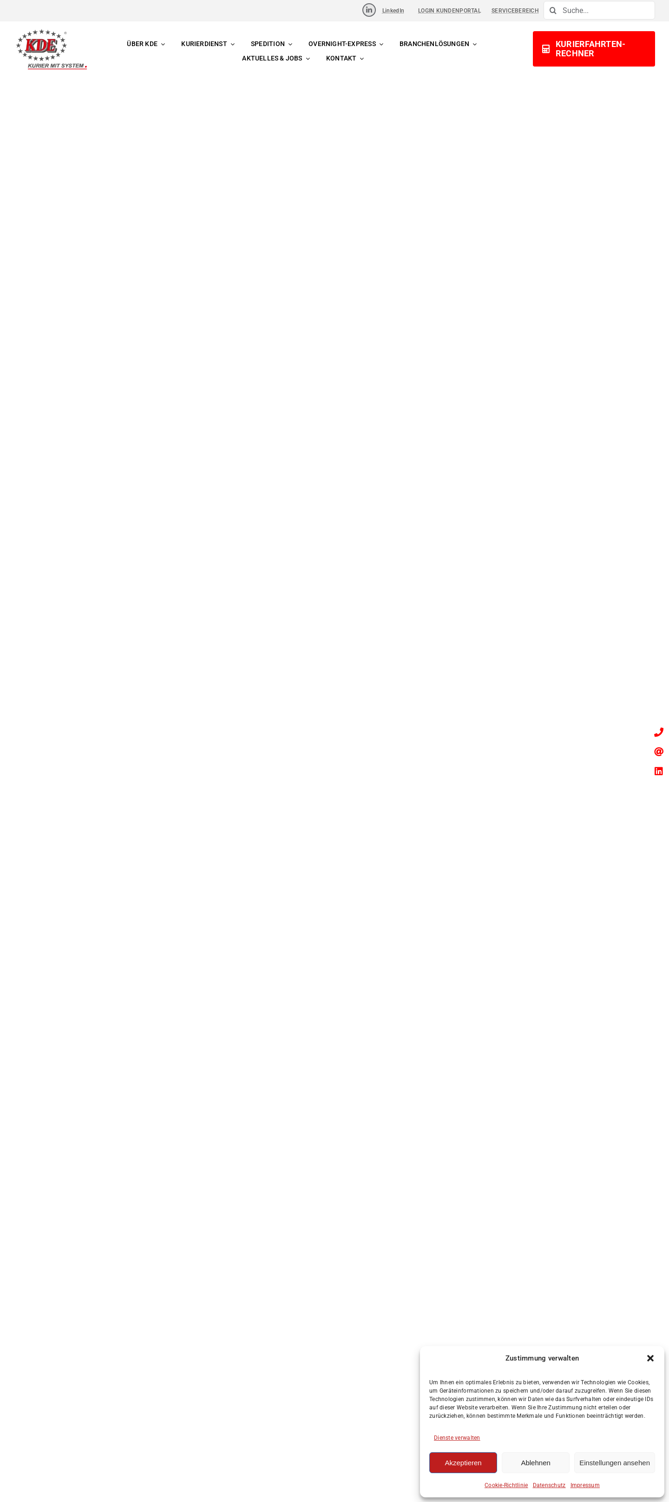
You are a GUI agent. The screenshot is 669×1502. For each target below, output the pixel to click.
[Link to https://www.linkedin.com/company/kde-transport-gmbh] (369, 10)
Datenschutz (549, 1485)
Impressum (585, 1485)
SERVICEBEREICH (515, 10)
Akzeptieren (463, 1463)
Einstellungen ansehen (614, 1463)
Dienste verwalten (457, 1438)
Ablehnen (535, 1463)
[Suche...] (599, 10)
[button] (650, 1358)
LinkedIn (393, 10)
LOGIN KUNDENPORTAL (449, 10)
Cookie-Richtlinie (506, 1485)
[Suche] (553, 10)
